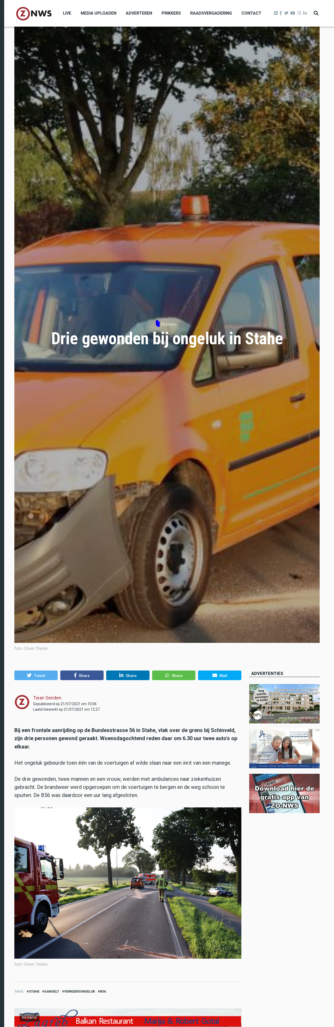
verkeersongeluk (79, 991)
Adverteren (139, 13)
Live (67, 13)
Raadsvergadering (211, 13)
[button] (36, 675)
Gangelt (51, 991)
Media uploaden (98, 13)
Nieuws (169, 324)
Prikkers (171, 13)
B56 (103, 991)
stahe (34, 991)
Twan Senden (47, 697)
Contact (251, 13)
